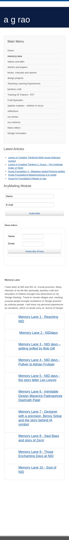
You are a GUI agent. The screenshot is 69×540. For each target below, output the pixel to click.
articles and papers (17, 67)
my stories (13, 116)
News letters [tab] (11, 225)
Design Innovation (17, 133)
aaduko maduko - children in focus (25, 105)
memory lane (15, 56)
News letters (14, 127)
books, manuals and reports (22, 72)
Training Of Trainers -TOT (21, 94)
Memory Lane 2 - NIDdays (38, 333)
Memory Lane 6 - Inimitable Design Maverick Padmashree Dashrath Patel (40, 396)
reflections (13, 111)
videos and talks (16, 61)
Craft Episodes (15, 100)
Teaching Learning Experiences (24, 83)
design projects (15, 78)
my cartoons (14, 122)
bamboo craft (14, 89)
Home (11, 50)
